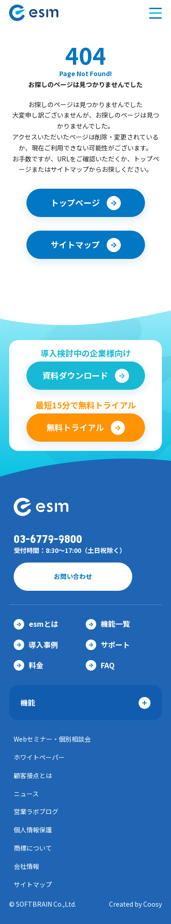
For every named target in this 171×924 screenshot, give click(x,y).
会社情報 (26, 866)
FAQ (100, 665)
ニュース (26, 793)
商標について (33, 847)
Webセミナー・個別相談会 (52, 738)
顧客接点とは (33, 775)
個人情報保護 (33, 829)
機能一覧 (108, 623)
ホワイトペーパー (39, 757)
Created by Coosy (135, 904)
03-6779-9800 (48, 539)
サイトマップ (33, 884)
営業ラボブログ (36, 811)
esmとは (36, 623)
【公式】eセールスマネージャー (51, 13)
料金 (28, 665)
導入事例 (36, 644)
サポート (108, 644)
